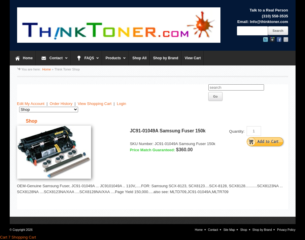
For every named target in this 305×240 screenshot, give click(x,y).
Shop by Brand (165, 58)
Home (28, 58)
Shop (243, 229)
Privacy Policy (286, 229)
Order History (61, 103)
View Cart (193, 58)
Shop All (139, 58)
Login (121, 103)
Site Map (229, 229)
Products (114, 60)
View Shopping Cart (95, 103)
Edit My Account (30, 103)
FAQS (85, 60)
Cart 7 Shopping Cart (18, 237)
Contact (52, 60)
